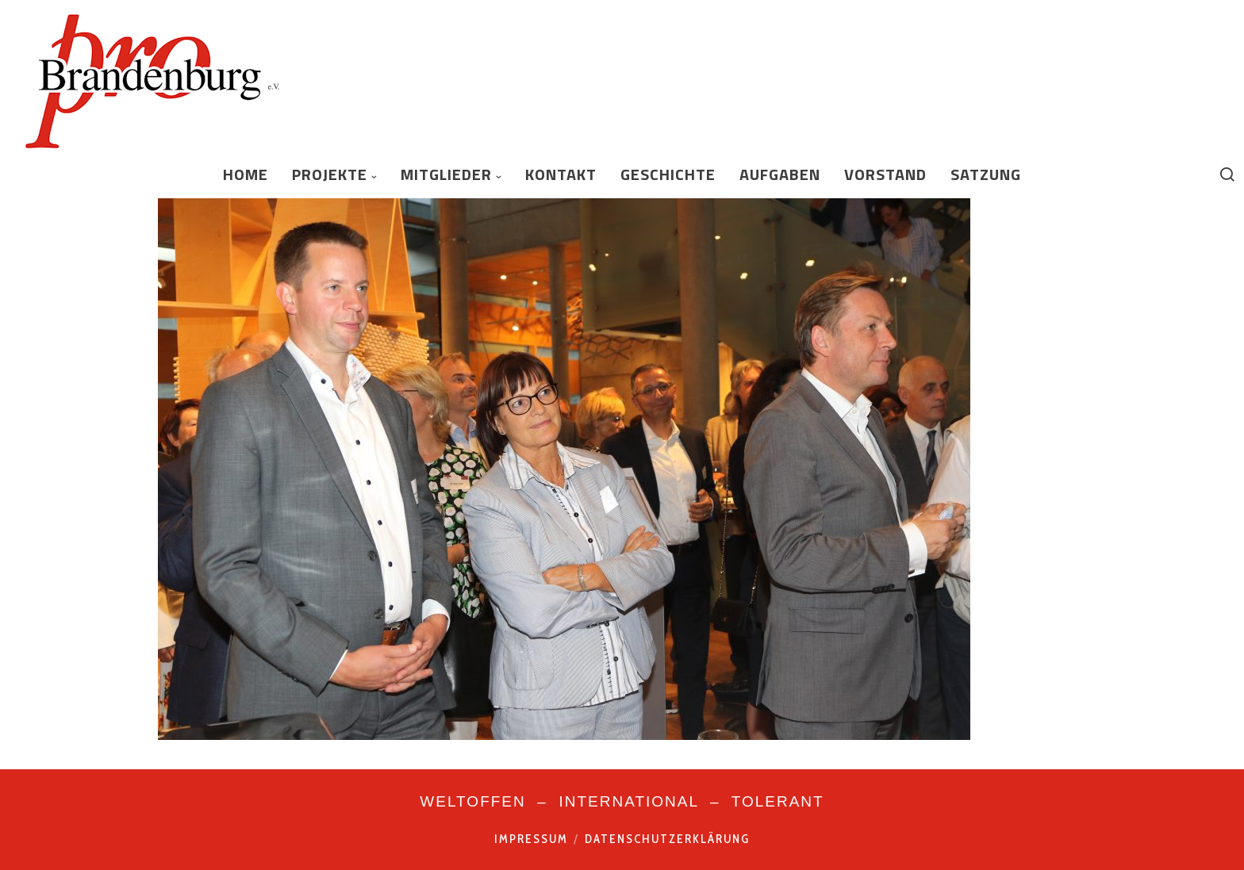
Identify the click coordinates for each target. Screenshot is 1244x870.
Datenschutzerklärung (667, 839)
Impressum (531, 839)
